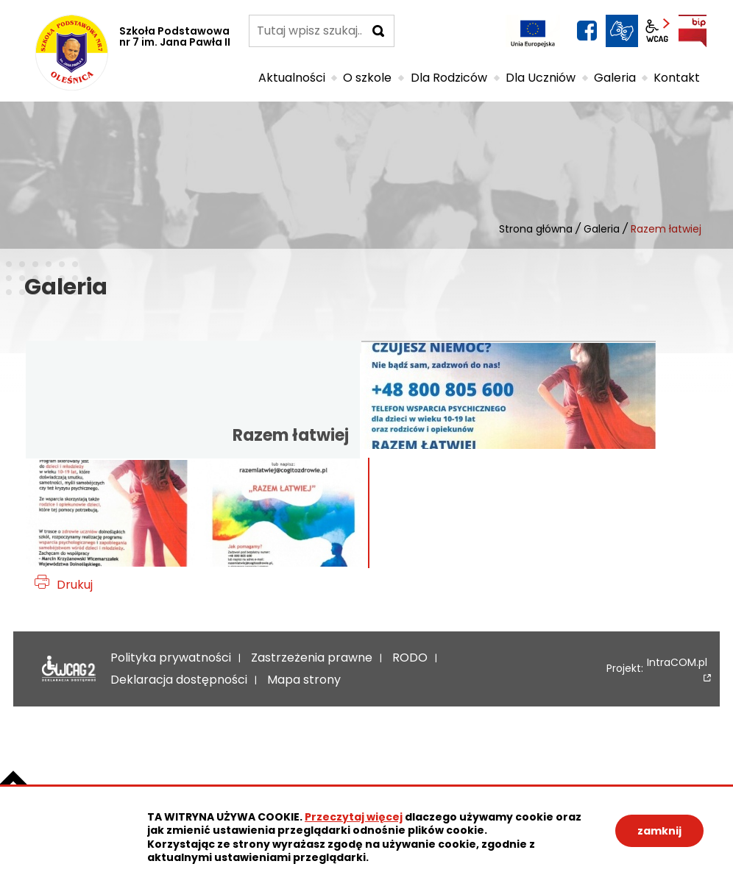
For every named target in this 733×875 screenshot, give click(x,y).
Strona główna (536, 229)
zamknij (659, 830)
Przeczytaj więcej (354, 817)
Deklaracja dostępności (65, 669)
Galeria (602, 229)
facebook (586, 31)
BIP (692, 31)
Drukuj (75, 584)
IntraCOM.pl (677, 663)
